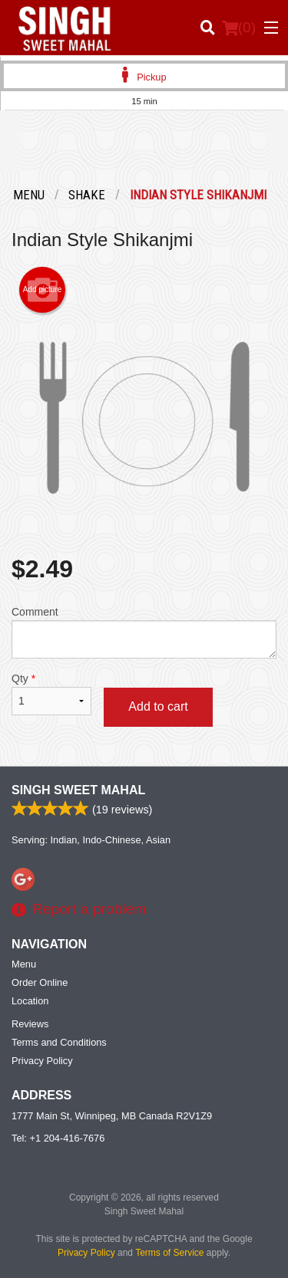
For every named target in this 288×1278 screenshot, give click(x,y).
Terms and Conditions (59, 1042)
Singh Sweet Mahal (78, 790)
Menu (24, 964)
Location (30, 1001)
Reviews (30, 1024)
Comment (144, 632)
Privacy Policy (42, 1060)
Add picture (42, 290)
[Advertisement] (144, 152)
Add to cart (157, 706)
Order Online (40, 982)
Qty (51, 693)
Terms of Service (169, 1252)
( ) (239, 27)
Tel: (58, 1138)
